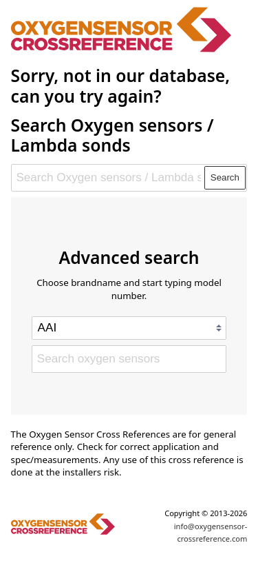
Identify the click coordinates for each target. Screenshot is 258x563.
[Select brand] (129, 328)
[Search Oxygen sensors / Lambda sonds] (108, 177)
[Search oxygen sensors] (129, 359)
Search (225, 177)
